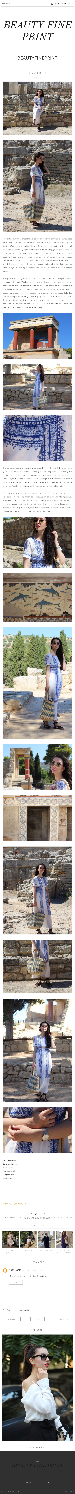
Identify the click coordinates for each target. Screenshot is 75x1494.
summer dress (45, 1219)
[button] (6, 3)
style (37, 1219)
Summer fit (29, 1250)
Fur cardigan (46, 1250)
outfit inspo (29, 1219)
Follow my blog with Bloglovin (14, 1203)
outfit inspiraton (65, 1217)
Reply (16, 1282)
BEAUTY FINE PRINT (37, 1465)
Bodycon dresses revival (64, 1251)
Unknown (15, 1270)
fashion (11, 1217)
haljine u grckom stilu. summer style (43, 1217)
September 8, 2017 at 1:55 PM (32, 1270)
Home (37, 1319)
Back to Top (69, 1491)
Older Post (64, 1319)
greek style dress (21, 1217)
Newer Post (11, 1319)
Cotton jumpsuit (10, 1251)
